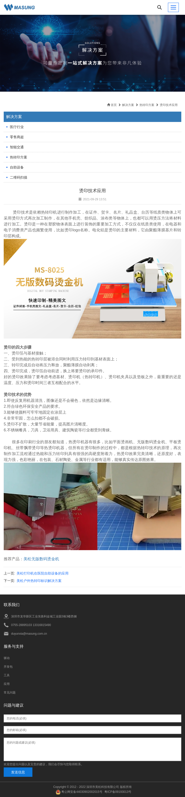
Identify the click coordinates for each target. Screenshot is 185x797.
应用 (7, 684)
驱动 (7, 658)
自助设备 (17, 167)
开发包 (8, 666)
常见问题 (10, 692)
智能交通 (17, 147)
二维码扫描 (18, 177)
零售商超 (17, 137)
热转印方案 (18, 157)
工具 (7, 675)
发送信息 (18, 772)
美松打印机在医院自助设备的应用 (43, 573)
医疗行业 (17, 127)
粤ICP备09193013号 (117, 792)
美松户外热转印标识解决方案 (39, 581)
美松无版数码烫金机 (41, 559)
